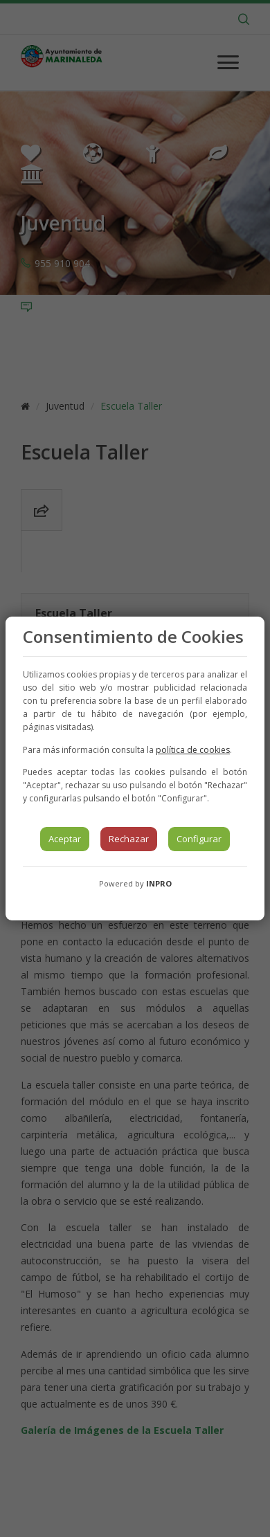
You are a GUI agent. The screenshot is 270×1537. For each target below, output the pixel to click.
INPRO (159, 883)
